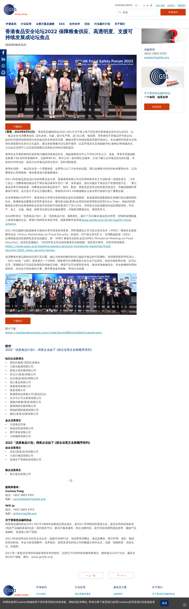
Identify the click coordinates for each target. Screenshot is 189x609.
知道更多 (156, 106)
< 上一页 (90, 575)
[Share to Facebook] (3, 52)
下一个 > (121, 575)
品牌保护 (118, 594)
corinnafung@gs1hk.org (29, 499)
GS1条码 (41, 594)
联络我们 (182, 5)
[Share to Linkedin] (3, 59)
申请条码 (173, 12)
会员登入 (171, 5)
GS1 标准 (160, 5)
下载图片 (17, 126)
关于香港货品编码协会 (157, 93)
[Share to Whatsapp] (3, 65)
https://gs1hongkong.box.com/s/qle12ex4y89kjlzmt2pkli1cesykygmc (53, 332)
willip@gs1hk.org (25, 513)
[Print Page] (3, 72)
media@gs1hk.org (156, 57)
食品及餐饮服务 (83, 594)
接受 (164, 603)
